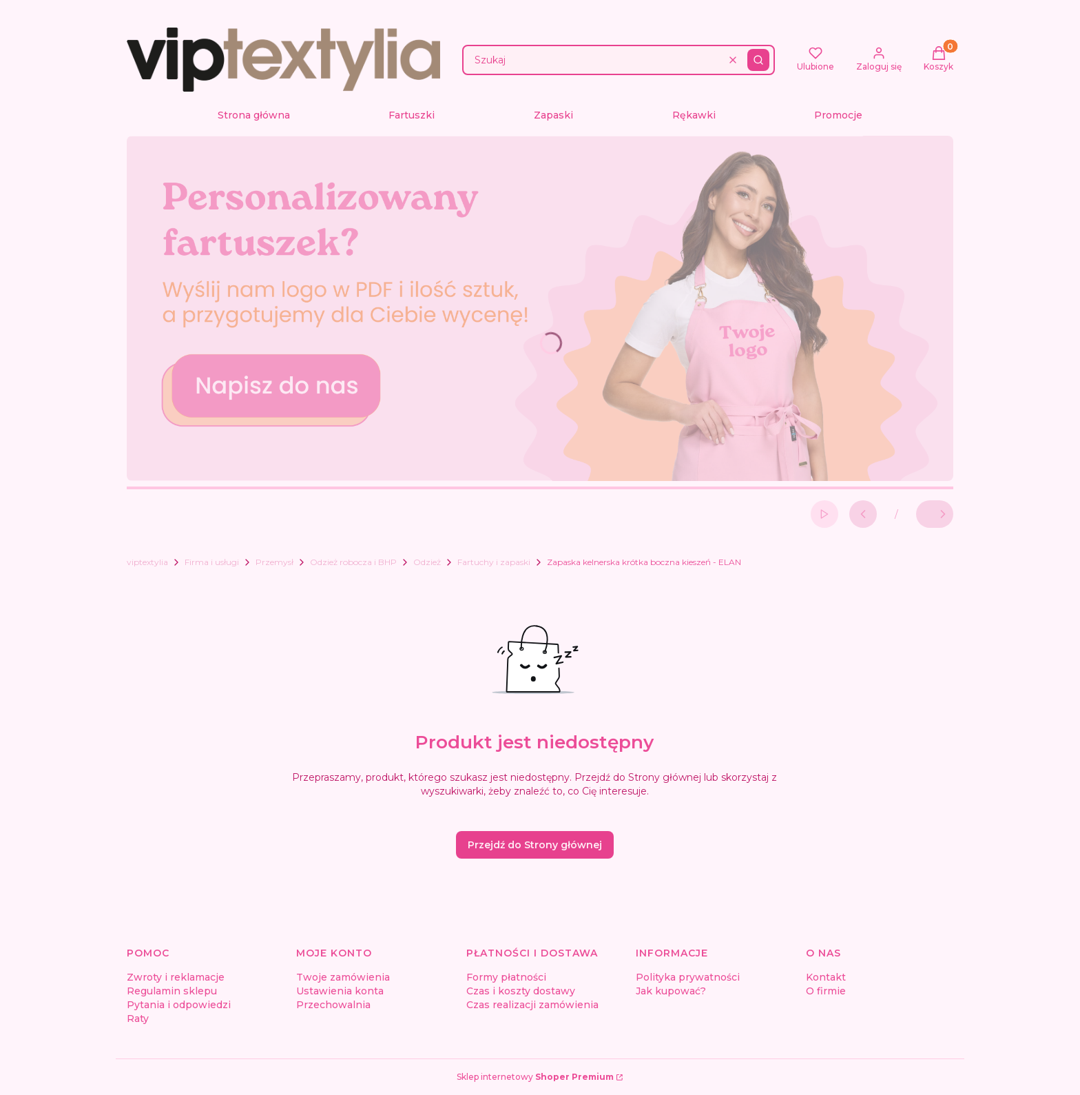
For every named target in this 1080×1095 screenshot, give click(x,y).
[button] (758, 60)
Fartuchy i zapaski (493, 562)
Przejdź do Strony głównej (535, 845)
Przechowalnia (333, 1005)
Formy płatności (506, 977)
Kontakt (826, 977)
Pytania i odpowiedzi (179, 1005)
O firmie (826, 991)
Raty (138, 1018)
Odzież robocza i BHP (353, 562)
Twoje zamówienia (343, 977)
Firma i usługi (212, 562)
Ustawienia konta (340, 991)
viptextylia (147, 562)
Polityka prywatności (688, 977)
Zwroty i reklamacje (176, 977)
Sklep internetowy (535, 1077)
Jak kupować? (671, 991)
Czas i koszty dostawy (520, 991)
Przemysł (274, 562)
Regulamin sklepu (172, 991)
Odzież (427, 562)
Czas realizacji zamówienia (532, 1005)
